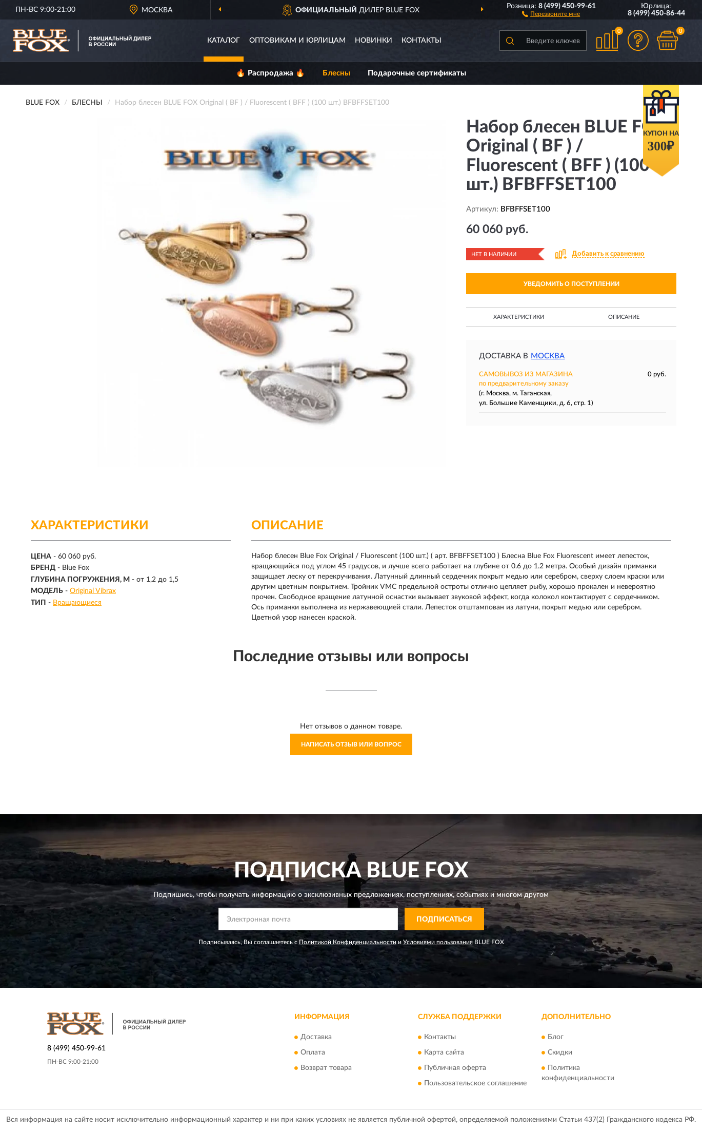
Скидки (560, 1052)
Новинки (373, 40)
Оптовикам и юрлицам (297, 40)
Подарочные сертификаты (417, 73)
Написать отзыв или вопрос (351, 744)
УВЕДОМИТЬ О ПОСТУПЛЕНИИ (571, 284)
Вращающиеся (77, 602)
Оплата (312, 1052)
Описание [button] (623, 317)
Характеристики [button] (518, 317)
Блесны (336, 73)
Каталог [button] (223, 40)
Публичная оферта (455, 1067)
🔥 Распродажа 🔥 (270, 73)
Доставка (316, 1037)
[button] (551, 13)
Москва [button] (548, 356)
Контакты (422, 40)
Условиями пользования (438, 942)
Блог (556, 1037)
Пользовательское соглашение (475, 1083)
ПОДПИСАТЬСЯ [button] (444, 919)
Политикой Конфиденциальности (347, 942)
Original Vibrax (93, 591)
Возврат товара (326, 1067)
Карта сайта (444, 1052)
